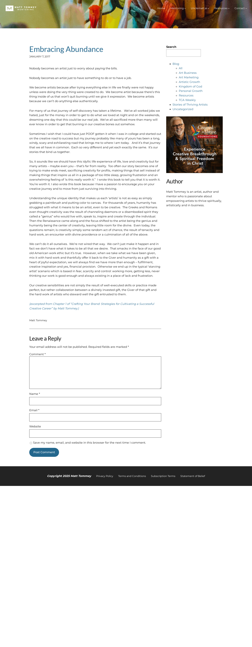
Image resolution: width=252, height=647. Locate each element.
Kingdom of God (190, 86)
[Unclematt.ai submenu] (208, 8)
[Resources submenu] (229, 8)
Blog (176, 64)
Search (171, 47)
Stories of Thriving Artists (190, 104)
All (180, 68)
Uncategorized (183, 109)
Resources (186, 95)
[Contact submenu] (246, 8)
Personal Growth (191, 91)
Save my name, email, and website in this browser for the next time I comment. (89, 442)
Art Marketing (188, 77)
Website (35, 426)
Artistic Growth (189, 82)
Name (34, 394)
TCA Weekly (187, 100)
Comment (37, 354)
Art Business (188, 73)
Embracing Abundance (66, 49)
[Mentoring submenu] (185, 8)
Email (34, 410)
